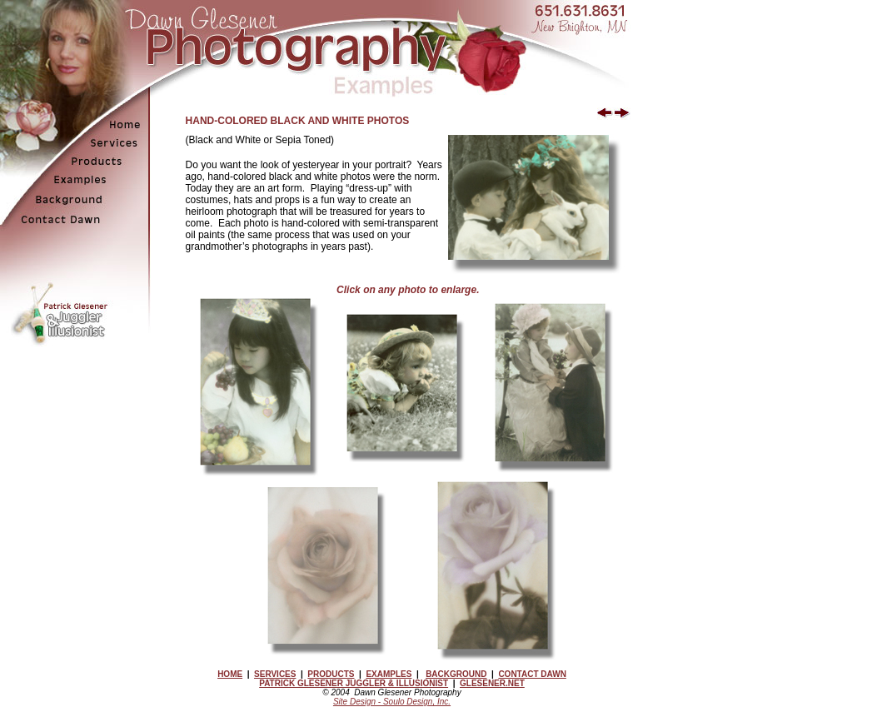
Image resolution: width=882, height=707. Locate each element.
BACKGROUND (456, 674)
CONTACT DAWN (532, 674)
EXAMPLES (388, 674)
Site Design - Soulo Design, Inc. (392, 701)
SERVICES (275, 674)
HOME (229, 674)
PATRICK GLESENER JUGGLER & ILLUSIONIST (353, 683)
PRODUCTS (330, 674)
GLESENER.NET (492, 683)
